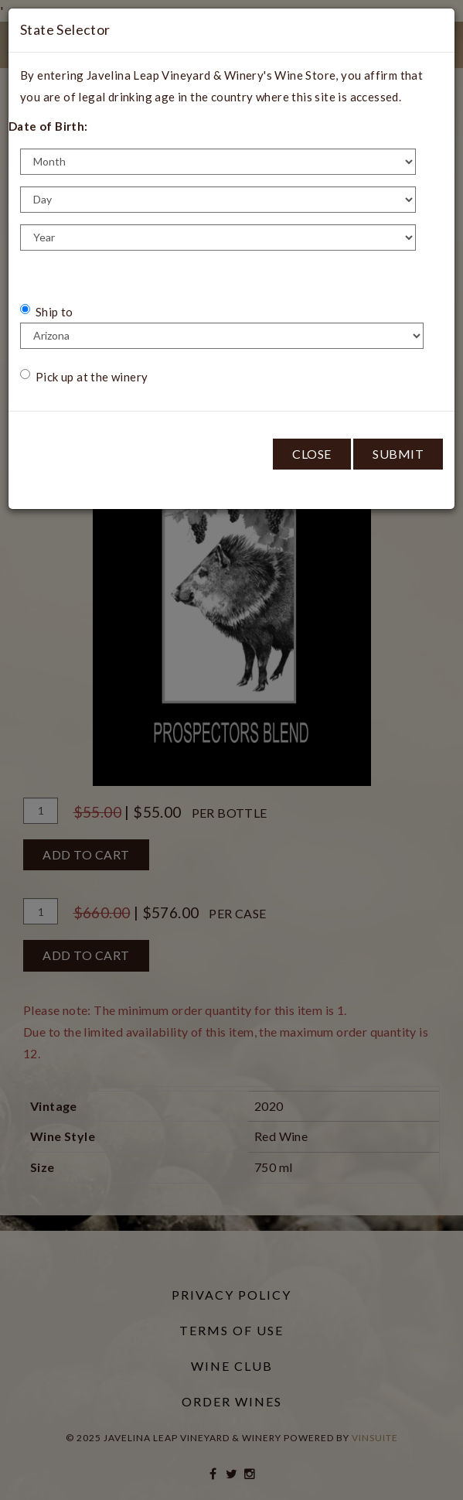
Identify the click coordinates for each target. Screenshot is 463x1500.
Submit (398, 453)
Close (312, 453)
